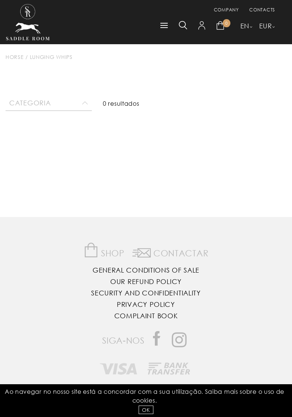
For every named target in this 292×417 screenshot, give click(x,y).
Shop (104, 250)
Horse (15, 56)
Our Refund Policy (146, 281)
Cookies (143, 400)
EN (244, 26)
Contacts (262, 10)
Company (226, 10)
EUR (265, 26)
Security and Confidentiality (146, 293)
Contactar (170, 251)
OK (146, 409)
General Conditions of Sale (146, 270)
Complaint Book (146, 316)
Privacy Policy (146, 304)
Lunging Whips (51, 56)
